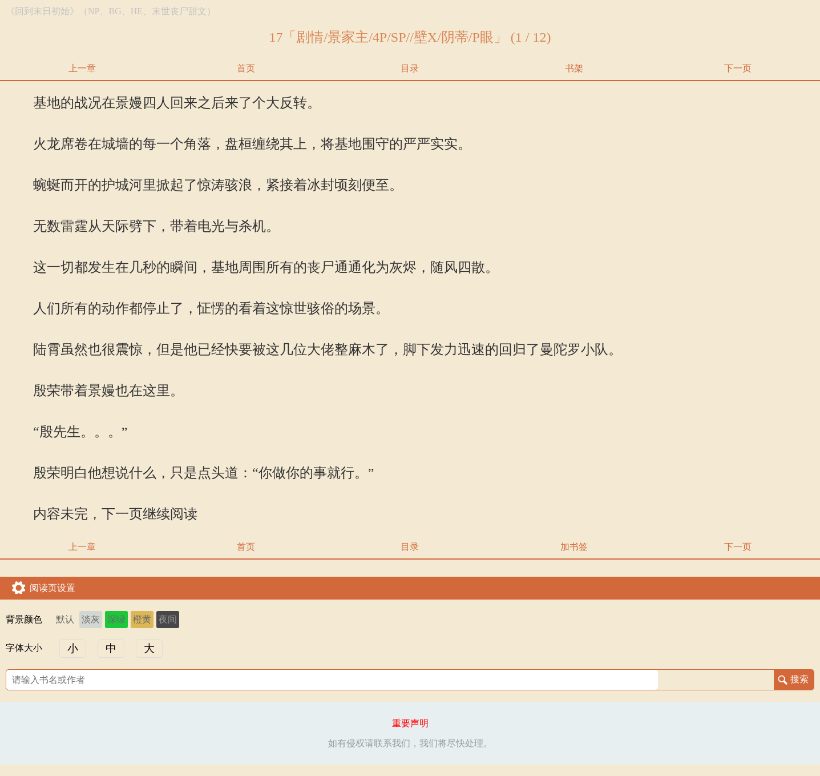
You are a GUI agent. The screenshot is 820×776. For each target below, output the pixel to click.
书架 (574, 68)
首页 (246, 68)
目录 (410, 68)
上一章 (82, 68)
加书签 (574, 547)
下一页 (738, 68)
